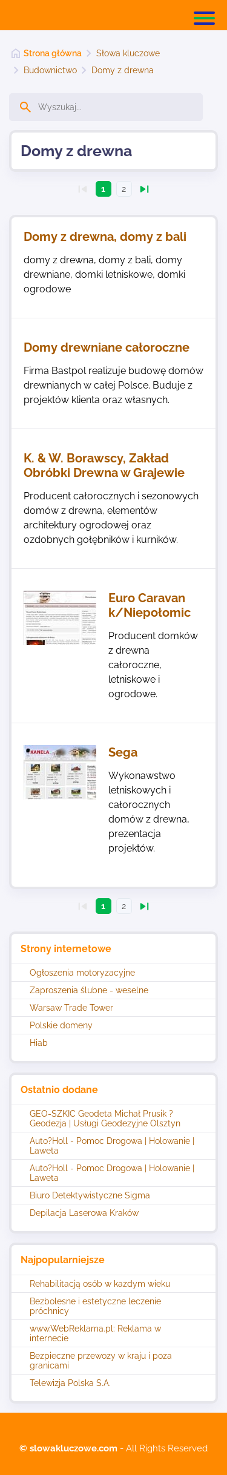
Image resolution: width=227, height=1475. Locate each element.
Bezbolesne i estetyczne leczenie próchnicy (95, 1306)
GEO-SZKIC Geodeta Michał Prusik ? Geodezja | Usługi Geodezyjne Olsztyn (105, 1118)
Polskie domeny (61, 1025)
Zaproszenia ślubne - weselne (89, 990)
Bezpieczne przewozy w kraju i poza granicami (101, 1360)
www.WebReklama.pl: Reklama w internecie (95, 1333)
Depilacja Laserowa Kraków (84, 1213)
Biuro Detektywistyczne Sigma (90, 1195)
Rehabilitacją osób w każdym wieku (100, 1284)
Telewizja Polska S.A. (70, 1383)
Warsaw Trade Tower (71, 1008)
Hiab (39, 1043)
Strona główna (53, 53)
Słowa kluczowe (128, 53)
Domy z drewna (122, 70)
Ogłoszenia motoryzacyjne (82, 972)
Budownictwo (50, 70)
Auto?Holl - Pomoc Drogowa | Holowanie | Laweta (112, 1145)
